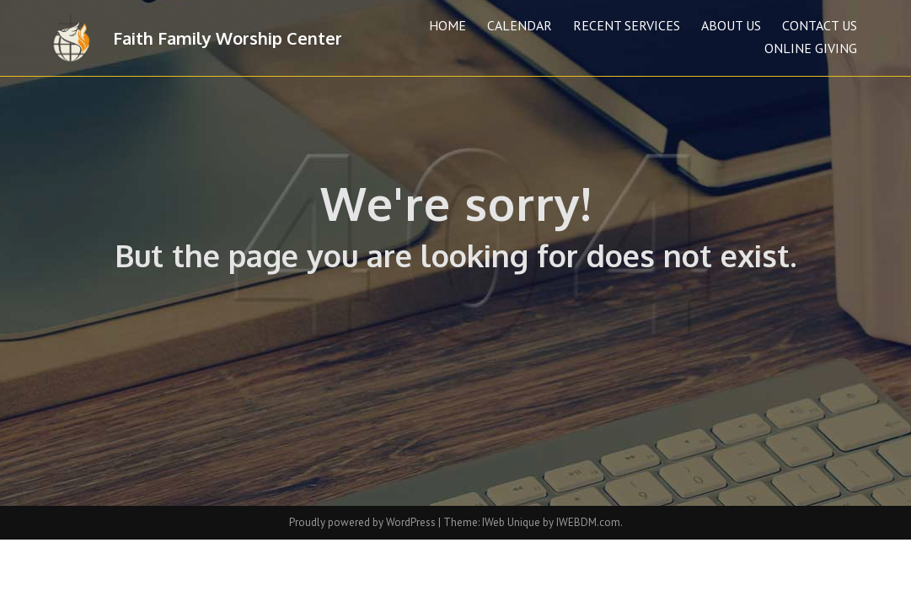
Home (447, 25)
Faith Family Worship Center (227, 38)
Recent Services (626, 25)
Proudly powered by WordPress (363, 522)
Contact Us (819, 25)
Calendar (519, 25)
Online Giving (810, 48)
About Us (731, 25)
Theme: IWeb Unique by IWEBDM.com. (533, 522)
